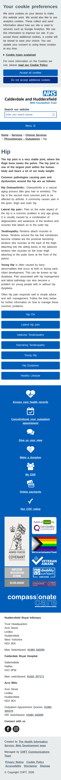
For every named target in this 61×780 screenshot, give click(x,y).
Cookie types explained (21, 54)
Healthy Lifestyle (30, 375)
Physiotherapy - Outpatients (22, 139)
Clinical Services (36, 135)
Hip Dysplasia (30, 365)
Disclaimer (30, 766)
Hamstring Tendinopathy (30, 345)
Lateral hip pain (30, 324)
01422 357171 (35, 676)
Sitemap (45, 766)
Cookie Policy (35, 762)
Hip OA (30, 314)
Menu (30, 125)
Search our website (17, 109)
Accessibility (13, 766)
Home (4, 135)
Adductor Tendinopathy (30, 334)
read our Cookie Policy (32, 65)
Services (17, 135)
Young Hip (30, 355)
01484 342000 (36, 649)
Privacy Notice (14, 762)
